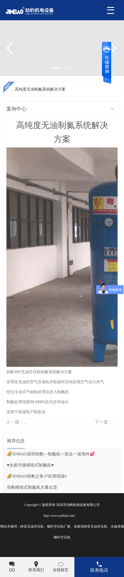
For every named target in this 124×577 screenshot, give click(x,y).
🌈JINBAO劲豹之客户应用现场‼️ (37, 476)
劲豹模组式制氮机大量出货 (32, 487)
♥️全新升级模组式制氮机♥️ (30, 465)
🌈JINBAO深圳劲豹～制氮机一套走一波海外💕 (51, 454)
